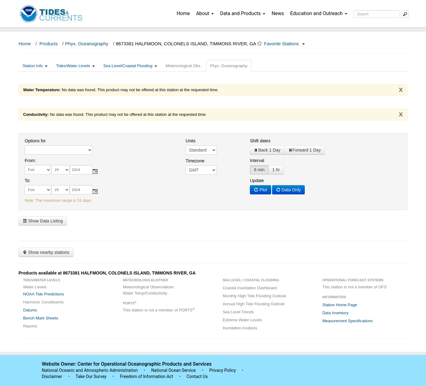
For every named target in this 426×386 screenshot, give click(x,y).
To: (28, 180)
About (205, 13)
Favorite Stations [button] (284, 43)
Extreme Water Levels (242, 320)
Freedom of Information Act (146, 376)
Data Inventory (335, 313)
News (277, 13)
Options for (35, 140)
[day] (60, 169)
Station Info (35, 65)
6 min (259, 169)
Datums (30, 310)
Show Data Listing (43, 220)
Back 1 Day (267, 150)
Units (191, 140)
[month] (38, 169)
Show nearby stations (46, 252)
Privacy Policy (222, 370)
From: (30, 160)
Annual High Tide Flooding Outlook (254, 304)
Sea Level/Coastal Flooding (130, 65)
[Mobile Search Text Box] (405, 14)
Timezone (195, 160)
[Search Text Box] (377, 14)
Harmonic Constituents (43, 302)
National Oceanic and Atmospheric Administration (90, 370)
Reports (30, 326)
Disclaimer (52, 376)
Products (48, 43)
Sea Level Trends (238, 312)
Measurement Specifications (347, 321)
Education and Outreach (318, 13)
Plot (260, 189)
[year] (81, 169)
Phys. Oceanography (86, 43)
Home (183, 13)
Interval (257, 160)
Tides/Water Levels (75, 65)
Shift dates (260, 140)
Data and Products (242, 13)
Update (257, 180)
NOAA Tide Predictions (43, 294)
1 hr (276, 169)
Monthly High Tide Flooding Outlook (254, 296)
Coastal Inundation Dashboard (250, 288)
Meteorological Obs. (183, 65)
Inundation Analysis (240, 328)
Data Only (288, 189)
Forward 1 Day (304, 150)
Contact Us (197, 376)
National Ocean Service (173, 370)
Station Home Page (339, 305)
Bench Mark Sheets (40, 318)
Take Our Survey (92, 376)
